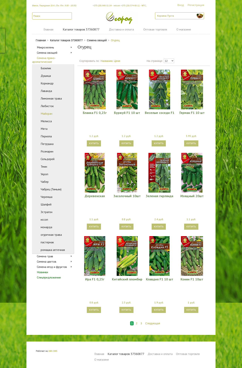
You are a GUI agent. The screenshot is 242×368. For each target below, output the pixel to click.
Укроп (44, 174)
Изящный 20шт (192, 196)
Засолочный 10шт (127, 196)
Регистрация (196, 5)
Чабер (45, 182)
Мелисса (46, 121)
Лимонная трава (51, 98)
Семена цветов (46, 261)
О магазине (183, 29)
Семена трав (45, 256)
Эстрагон (46, 212)
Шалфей (46, 204)
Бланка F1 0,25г (95, 112)
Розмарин (47, 151)
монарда (46, 227)
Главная (48, 29)
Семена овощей (47, 52)
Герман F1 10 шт (192, 112)
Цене (117, 60)
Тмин (44, 166)
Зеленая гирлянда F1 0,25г (159, 196)
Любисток (47, 106)
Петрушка (47, 144)
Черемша (46, 197)
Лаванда (46, 91)
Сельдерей (47, 159)
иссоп (44, 219)
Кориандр (47, 83)
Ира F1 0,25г (94, 279)
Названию (107, 60)
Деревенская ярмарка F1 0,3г (94, 196)
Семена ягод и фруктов (52, 267)
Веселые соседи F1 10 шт (159, 112)
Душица (46, 76)
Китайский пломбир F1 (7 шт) (127, 279)
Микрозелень (45, 47)
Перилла (46, 136)
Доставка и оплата (121, 29)
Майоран (46, 113)
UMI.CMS (52, 351)
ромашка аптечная (53, 250)
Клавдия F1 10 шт (159, 279)
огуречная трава (51, 235)
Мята (44, 129)
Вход (180, 5)
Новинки (42, 272)
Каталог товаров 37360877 (81, 29)
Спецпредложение (49, 277)
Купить (94, 143)
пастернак (47, 242)
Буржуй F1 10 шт (127, 112)
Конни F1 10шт (192, 279)
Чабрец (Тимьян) (51, 189)
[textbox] (52, 15)
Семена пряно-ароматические (44, 60)
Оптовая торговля (155, 29)
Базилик (46, 68)
